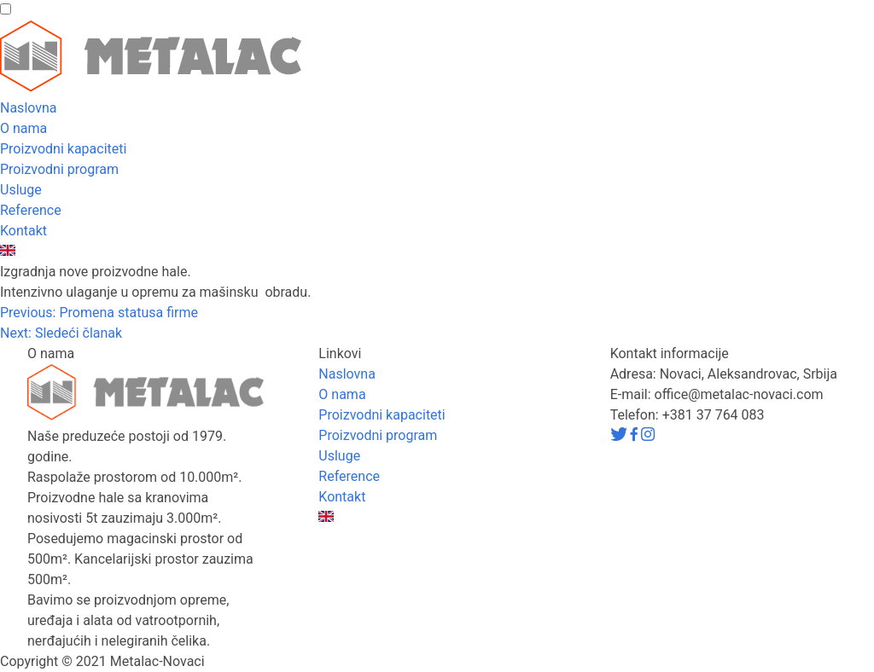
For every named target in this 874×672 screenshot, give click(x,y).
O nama (23, 128)
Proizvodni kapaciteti (63, 149)
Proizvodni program (59, 169)
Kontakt (23, 231)
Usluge (21, 190)
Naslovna (28, 108)
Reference (30, 210)
